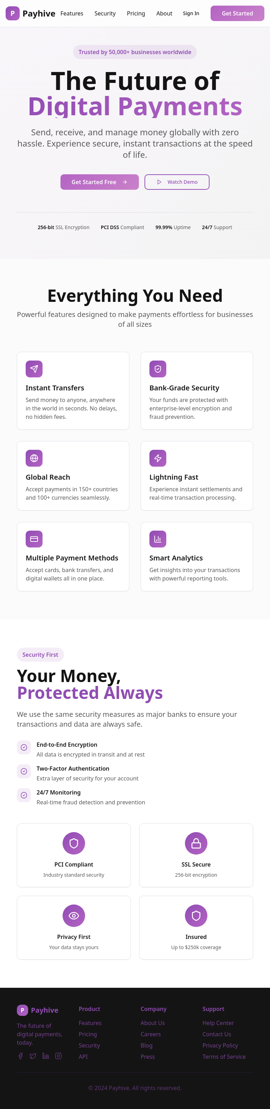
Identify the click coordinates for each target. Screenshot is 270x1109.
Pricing (136, 13)
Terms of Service (224, 1057)
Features (71, 13)
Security (105, 13)
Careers (151, 1034)
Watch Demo (177, 182)
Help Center (218, 1023)
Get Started (237, 13)
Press (148, 1057)
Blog (147, 1045)
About (164, 13)
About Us (153, 1023)
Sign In (191, 13)
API (83, 1057)
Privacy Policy (220, 1045)
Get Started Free (100, 182)
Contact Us (216, 1034)
